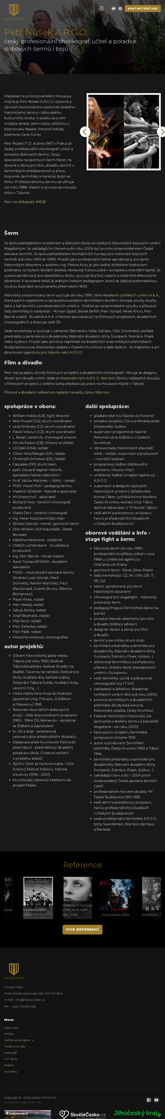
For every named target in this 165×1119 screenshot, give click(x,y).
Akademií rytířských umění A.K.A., (131, 295)
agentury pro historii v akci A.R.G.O (53, 352)
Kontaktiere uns (143, 8)
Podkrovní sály (14, 1046)
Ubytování (11, 1027)
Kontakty (10, 1071)
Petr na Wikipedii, (19, 202)
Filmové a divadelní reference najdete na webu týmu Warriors (56, 392)
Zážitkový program (17, 1040)
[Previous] (85, 131)
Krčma (9, 1033)
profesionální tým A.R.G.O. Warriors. (85, 378)
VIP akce (10, 1059)
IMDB (41, 202)
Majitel (9, 1065)
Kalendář (10, 1052)
